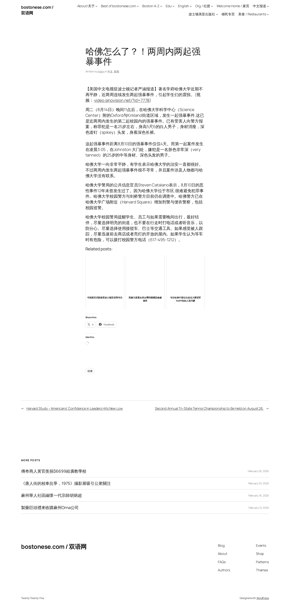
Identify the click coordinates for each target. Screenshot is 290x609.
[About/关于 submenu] (96, 6)
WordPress (263, 598)
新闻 (116, 71)
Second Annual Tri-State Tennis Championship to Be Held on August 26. (209, 408)
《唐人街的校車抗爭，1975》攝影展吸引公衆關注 (66, 483)
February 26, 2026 (258, 471)
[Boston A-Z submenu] (161, 6)
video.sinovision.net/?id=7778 (121, 100)
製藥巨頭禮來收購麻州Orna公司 (50, 507)
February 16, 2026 (258, 495)
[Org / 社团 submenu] (212, 6)
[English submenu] (191, 6)
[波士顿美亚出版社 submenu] (217, 14)
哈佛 (90, 371)
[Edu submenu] (173, 6)
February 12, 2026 (259, 507)
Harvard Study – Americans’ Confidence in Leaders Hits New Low (74, 408)
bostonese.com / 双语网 (54, 546)
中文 (110, 71)
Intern (101, 71)
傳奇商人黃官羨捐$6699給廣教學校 (53, 471)
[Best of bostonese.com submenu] (138, 6)
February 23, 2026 (258, 483)
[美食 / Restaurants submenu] (268, 14)
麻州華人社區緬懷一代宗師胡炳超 (51, 495)
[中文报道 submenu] (268, 6)
